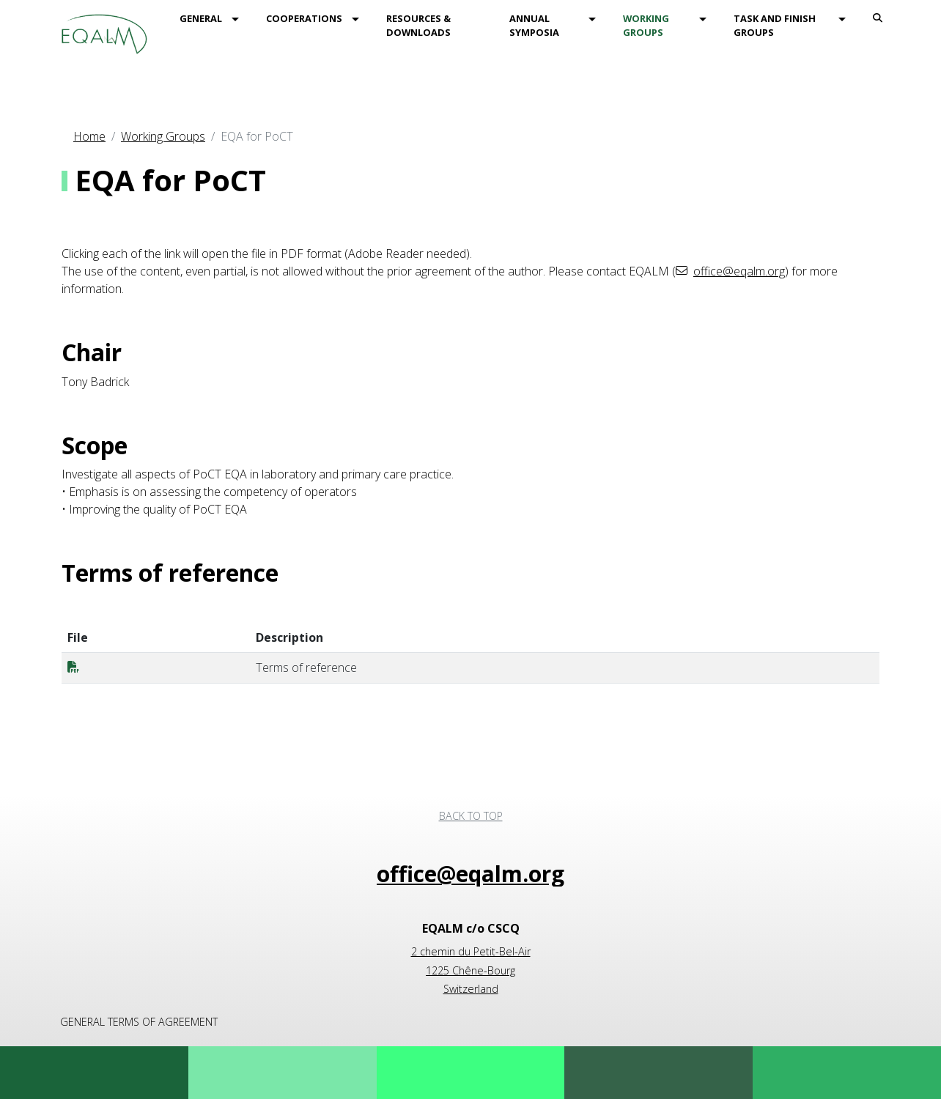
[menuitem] (211, 18)
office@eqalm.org (739, 271)
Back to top (471, 816)
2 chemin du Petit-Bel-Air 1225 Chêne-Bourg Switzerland (471, 970)
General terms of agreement (139, 1022)
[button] (241, 18)
